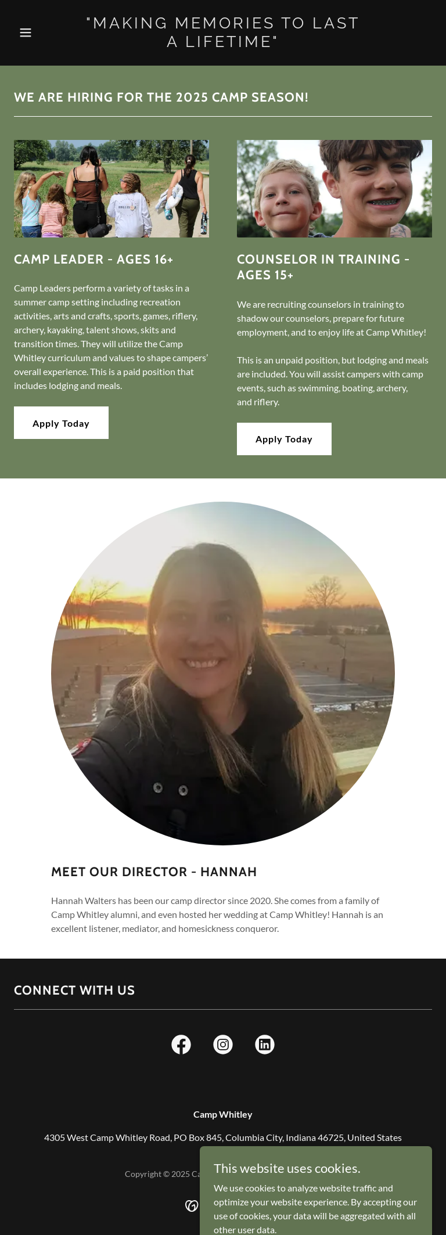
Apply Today (61, 423)
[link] (223, 43)
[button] (45, 32)
